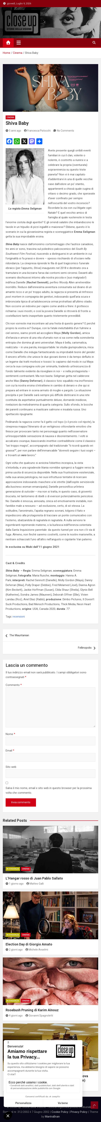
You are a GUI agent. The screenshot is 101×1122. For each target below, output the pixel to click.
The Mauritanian (19, 635)
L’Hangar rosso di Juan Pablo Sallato (34, 878)
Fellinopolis (85, 647)
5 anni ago (13, 130)
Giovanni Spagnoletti (39, 1015)
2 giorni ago (14, 949)
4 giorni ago (14, 1015)
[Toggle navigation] (19, 42)
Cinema (10, 117)
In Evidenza (13, 869)
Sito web (11, 767)
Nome (10, 734)
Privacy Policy (78, 1112)
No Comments (65, 130)
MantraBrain (52, 1116)
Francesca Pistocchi (37, 130)
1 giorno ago (15, 883)
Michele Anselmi (36, 949)
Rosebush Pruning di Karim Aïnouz (32, 1010)
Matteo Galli (35, 883)
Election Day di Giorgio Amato (29, 944)
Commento (14, 685)
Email (10, 750)
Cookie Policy (60, 1112)
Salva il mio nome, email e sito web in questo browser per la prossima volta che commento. (49, 790)
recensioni (19, 616)
